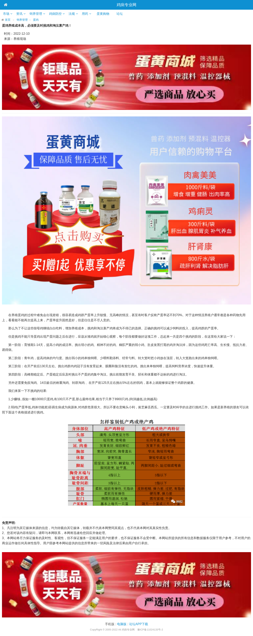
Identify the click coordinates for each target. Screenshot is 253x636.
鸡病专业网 (126, 5)
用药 (85, 13)
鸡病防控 (55, 13)
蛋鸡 (36, 19)
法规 (72, 13)
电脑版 (121, 624)
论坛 (120, 13)
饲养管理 (35, 13)
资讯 (19, 13)
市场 (6, 13)
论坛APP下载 (138, 624)
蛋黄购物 (104, 13)
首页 (7, 19)
